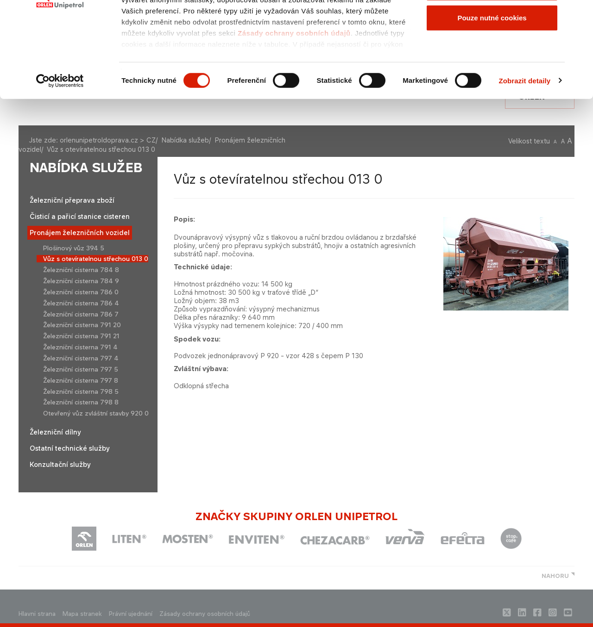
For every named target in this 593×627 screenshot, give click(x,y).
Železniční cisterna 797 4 (81, 358)
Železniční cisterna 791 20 (82, 325)
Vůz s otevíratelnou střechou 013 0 (95, 258)
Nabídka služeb (86, 167)
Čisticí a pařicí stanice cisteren (80, 216)
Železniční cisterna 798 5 (81, 391)
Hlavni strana (37, 613)
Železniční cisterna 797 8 (80, 380)
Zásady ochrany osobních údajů (294, 100)
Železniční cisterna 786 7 (81, 314)
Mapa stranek (82, 613)
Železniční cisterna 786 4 (81, 303)
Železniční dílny (55, 432)
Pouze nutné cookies (491, 85)
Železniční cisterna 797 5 (80, 369)
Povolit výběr (492, 55)
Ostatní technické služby (70, 448)
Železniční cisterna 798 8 (81, 402)
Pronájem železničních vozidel (80, 232)
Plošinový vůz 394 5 (73, 248)
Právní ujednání (130, 613)
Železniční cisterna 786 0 (81, 292)
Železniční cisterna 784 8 (81, 269)
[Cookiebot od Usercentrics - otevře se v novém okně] (60, 148)
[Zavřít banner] (578, 14)
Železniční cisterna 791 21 (81, 336)
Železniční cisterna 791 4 (80, 347)
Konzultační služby (60, 464)
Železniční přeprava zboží (72, 200)
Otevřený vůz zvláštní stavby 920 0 (96, 413)
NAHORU (555, 575)
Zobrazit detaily (525, 148)
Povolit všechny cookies (492, 24)
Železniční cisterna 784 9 (81, 281)
